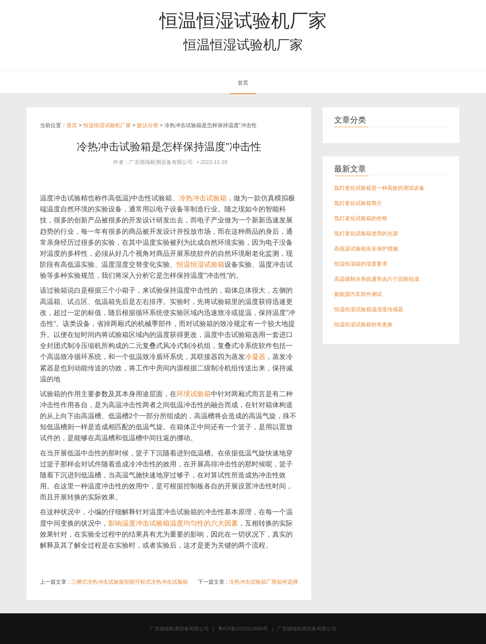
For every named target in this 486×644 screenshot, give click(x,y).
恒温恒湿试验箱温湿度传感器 (368, 309)
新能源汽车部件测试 (358, 294)
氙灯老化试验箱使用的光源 (366, 233)
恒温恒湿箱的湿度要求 (360, 264)
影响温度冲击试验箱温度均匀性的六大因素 (173, 523)
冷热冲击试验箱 (203, 198)
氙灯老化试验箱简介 (358, 203)
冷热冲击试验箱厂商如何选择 (263, 582)
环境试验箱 (194, 394)
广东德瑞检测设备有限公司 (179, 628)
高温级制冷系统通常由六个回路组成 (376, 279)
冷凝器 (255, 357)
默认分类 (147, 125)
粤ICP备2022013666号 (243, 628)
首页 (243, 83)
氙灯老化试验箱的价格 (360, 218)
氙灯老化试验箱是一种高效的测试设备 (379, 188)
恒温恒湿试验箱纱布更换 (363, 324)
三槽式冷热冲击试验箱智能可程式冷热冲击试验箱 (129, 582)
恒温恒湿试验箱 (200, 264)
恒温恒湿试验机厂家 (243, 20)
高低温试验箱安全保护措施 (366, 249)
